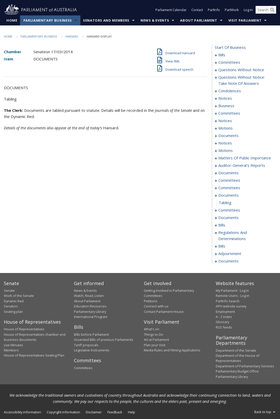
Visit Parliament (245, 20)
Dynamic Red (14, 301)
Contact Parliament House (164, 311)
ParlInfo (214, 9)
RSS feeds (224, 327)
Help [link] (131, 412)
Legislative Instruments (91, 350)
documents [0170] (228, 260)
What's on (151, 329)
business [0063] (226, 105)
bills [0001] (221, 54)
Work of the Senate (19, 295)
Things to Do (153, 334)
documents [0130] (228, 217)
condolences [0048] (229, 90)
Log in (248, 9)
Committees (83, 368)
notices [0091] (225, 142)
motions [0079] (225, 128)
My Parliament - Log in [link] (232, 290)
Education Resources (90, 306)
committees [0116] (229, 180)
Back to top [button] (265, 411)
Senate (9, 290)
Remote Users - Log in (232, 295)
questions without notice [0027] (241, 69)
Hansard (71, 36)
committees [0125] (229, 210)
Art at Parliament (156, 339)
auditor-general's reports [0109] (241, 165)
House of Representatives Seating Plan (34, 355)
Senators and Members (106, 20)
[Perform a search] (272, 10)
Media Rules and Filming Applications (172, 350)
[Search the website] (266, 10)
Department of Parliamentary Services (245, 366)
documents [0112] (228, 172)
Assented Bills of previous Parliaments (103, 339)
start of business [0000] (230, 47)
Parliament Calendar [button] (170, 9)
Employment (225, 311)
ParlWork (232, 9)
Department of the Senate (236, 350)
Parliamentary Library (90, 311)
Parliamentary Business (47, 20)
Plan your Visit (154, 345)
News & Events (155, 20)
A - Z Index (224, 316)
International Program (90, 316)
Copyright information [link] (63, 412)
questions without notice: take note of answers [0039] (241, 80)
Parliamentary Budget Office (237, 371)
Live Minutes (13, 345)
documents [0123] (228, 195)
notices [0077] (225, 120)
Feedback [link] (114, 412)
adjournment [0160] (229, 253)
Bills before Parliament (91, 334)
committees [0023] (229, 62)
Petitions (150, 301)
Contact (197, 9)
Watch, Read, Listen (89, 295)
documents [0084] (228, 135)
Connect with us (156, 306)
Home (11, 20)
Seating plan (13, 311)
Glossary (222, 322)
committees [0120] (229, 187)
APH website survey (231, 306)
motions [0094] (225, 150)
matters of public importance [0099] (244, 157)
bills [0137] (221, 224)
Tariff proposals (86, 345)
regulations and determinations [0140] (232, 235)
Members (11, 350)
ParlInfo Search (227, 301)
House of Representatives (24, 329)
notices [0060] (225, 98)
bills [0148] (221, 246)
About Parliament (198, 20)
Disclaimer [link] (94, 412)
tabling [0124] (225, 202)
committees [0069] (229, 113)
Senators (11, 306)
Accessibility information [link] (22, 412)
